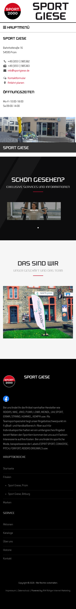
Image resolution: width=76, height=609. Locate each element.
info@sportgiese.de (18, 71)
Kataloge (8, 533)
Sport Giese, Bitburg (19, 494)
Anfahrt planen (16, 83)
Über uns (8, 542)
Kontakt (7, 559)
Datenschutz (23, 591)
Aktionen (8, 524)
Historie (7, 550)
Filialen (7, 477)
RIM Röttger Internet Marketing (56, 591)
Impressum (10, 591)
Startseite (8, 469)
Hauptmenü (16, 28)
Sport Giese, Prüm (18, 485)
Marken (7, 503)
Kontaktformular (17, 78)
